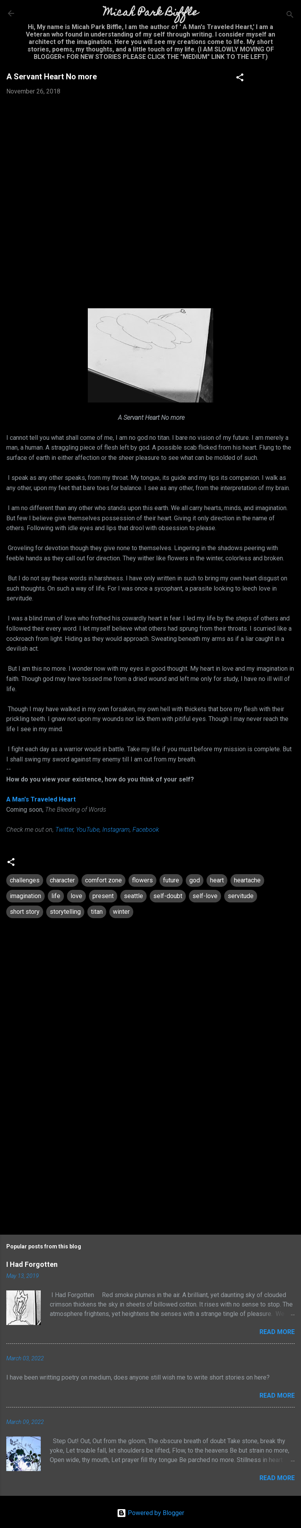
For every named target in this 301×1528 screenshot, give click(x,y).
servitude (241, 896)
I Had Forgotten (32, 1264)
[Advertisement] (150, 1161)
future (171, 880)
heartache (247, 880)
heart (217, 880)
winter (121, 911)
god (194, 880)
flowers (142, 880)
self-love (205, 896)
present (103, 896)
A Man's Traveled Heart (41, 799)
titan (97, 911)
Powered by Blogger (150, 1513)
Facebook (145, 829)
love (76, 896)
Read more (277, 1332)
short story (25, 911)
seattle (133, 896)
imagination (25, 896)
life (55, 896)
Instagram (116, 829)
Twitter (64, 829)
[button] (240, 79)
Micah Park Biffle (150, 13)
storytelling (65, 911)
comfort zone (103, 880)
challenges (25, 880)
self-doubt (167, 896)
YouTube (88, 829)
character (62, 880)
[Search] (290, 16)
